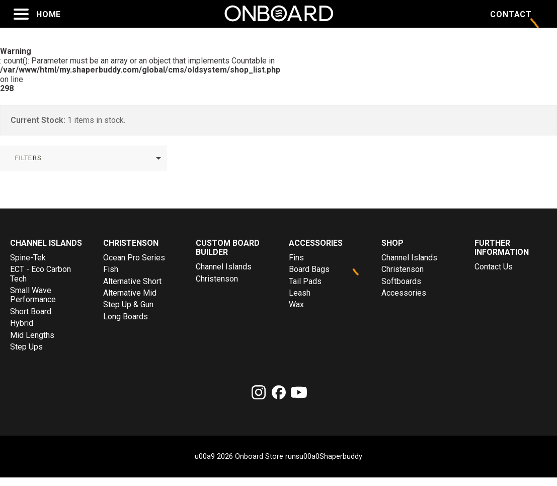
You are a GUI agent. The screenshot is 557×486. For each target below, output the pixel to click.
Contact (511, 14)
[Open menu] (21, 14)
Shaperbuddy (341, 457)
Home (48, 14)
